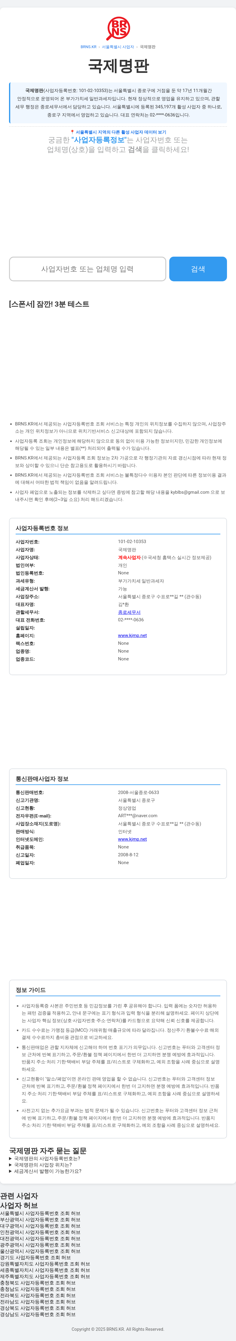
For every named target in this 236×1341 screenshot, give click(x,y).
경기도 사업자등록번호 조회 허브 (35, 1257)
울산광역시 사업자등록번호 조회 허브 (40, 1251)
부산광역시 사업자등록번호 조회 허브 (40, 1219)
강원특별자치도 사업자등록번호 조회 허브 (45, 1264)
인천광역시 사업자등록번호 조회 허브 (40, 1232)
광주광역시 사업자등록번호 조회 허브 (40, 1245)
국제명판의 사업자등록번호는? (47, 1158)
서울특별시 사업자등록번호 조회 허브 (40, 1213)
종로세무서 (129, 612)
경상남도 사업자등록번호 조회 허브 (38, 1314)
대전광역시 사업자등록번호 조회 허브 (40, 1238)
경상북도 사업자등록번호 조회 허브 (38, 1308)
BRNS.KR (89, 47)
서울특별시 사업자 (118, 47)
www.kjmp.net (132, 635)
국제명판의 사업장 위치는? (43, 1165)
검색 (198, 269)
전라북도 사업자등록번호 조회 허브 (38, 1295)
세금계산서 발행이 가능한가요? (47, 1171)
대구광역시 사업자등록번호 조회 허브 (40, 1226)
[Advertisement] (118, 205)
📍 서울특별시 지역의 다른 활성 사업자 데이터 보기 (118, 132)
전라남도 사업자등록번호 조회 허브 (38, 1302)
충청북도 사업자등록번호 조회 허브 (38, 1283)
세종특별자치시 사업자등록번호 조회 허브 (45, 1270)
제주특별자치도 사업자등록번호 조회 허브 (45, 1276)
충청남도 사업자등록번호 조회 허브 (38, 1289)
